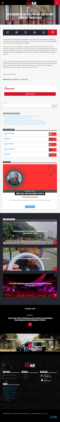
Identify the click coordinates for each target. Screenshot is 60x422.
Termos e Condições (10, 398)
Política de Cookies (9, 394)
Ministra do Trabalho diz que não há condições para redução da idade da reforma (24, 124)
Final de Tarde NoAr (9, 149)
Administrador (9, 89)
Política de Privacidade (11, 392)
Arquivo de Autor (30, 94)
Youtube (25, 378)
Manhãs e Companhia (9, 133)
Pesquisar (5, 103)
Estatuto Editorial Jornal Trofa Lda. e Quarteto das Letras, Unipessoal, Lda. (10, 388)
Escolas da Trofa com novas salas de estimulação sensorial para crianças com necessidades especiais (30, 319)
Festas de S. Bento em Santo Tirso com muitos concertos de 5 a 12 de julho (22, 120)
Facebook (25, 375)
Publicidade (8, 396)
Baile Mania (7, 154)
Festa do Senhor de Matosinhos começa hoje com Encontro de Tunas (21, 116)
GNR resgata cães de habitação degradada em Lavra (17, 118)
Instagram (26, 377)
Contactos (7, 400)
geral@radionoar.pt (11, 378)
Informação (15, 79)
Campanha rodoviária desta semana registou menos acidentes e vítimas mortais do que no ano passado (30, 340)
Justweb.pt (45, 413)
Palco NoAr (7, 138)
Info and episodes (30, 206)
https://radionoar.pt (11, 375)
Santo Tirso (24, 79)
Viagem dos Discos (8, 143)
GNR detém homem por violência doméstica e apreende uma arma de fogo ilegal (24, 122)
